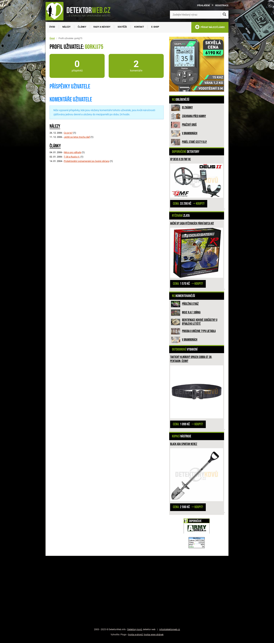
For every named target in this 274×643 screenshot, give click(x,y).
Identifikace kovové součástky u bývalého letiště (199, 322)
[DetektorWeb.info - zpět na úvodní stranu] (80, 11)
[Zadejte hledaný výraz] (199, 15)
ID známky (187, 107)
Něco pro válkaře (72, 152)
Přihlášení (203, 5)
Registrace (221, 5)
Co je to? (68, 132)
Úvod (52, 27)
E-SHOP (155, 27)
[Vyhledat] (224, 15)
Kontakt (139, 27)
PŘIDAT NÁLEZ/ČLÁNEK (210, 27)
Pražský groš (189, 125)
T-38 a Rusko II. (72, 156)
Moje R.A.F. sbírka (191, 312)
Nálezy (66, 27)
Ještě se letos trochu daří (77, 137)
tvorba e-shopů (135, 634)
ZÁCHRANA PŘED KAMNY (194, 116)
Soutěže (122, 27)
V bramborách (189, 133)
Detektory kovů (134, 629)
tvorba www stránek (154, 634)
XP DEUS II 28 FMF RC (180, 159)
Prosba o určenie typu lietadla (199, 331)
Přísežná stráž (190, 304)
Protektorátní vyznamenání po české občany (86, 161)
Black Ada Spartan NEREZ (183, 444)
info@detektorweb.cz (169, 629)
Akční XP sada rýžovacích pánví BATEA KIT (192, 223)
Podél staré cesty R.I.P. (194, 142)
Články (82, 27)
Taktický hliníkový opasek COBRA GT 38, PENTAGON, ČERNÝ (191, 359)
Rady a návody (101, 27)
